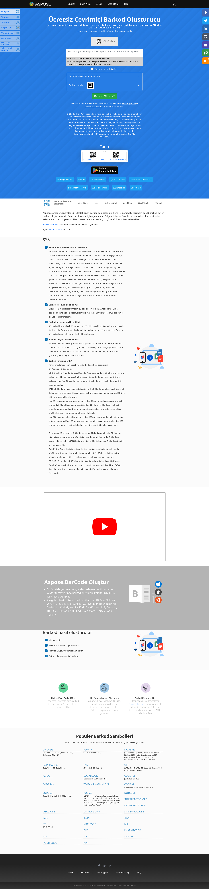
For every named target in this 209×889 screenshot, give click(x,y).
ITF (44, 824)
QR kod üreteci (98, 179)
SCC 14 (87, 836)
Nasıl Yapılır (143, 203)
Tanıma (81, 179)
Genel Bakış (83, 203)
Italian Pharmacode (96, 784)
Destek (99, 4)
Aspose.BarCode (50, 224)
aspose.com (82, 31)
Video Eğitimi (111, 203)
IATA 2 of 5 (49, 811)
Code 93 (48, 792)
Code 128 (130, 775)
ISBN (45, 817)
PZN (45, 836)
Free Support (102, 872)
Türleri (158, 203)
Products (85, 872)
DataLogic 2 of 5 (134, 805)
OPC (85, 830)
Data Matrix (50, 765)
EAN (85, 765)
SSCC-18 (129, 836)
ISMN (86, 817)
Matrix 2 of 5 (91, 811)
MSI (126, 824)
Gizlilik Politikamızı (93, 106)
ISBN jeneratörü (100, 187)
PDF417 (87, 749)
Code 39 (129, 784)
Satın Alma (85, 4)
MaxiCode (89, 824)
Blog (139, 872)
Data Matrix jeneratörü (141, 179)
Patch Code (50, 842)
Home (70, 872)
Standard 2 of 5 (134, 811)
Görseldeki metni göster (107, 69)
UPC (126, 765)
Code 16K (48, 784)
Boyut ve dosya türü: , (84, 76)
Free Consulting (122, 872)
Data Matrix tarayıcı (77, 187)
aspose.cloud (97, 31)
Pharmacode (132, 830)
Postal (87, 792)
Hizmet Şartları (129, 103)
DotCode (130, 792)
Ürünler (71, 4)
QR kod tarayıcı (117, 179)
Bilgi (126, 4)
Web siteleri (113, 4)
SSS (96, 203)
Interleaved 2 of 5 (135, 799)
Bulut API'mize (55, 229)
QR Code (104, 136)
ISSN (127, 817)
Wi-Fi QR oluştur (64, 179)
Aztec (46, 775)
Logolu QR (136, 187)
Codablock (90, 775)
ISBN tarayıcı (119, 187)
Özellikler (127, 203)
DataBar (129, 749)
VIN (85, 842)
